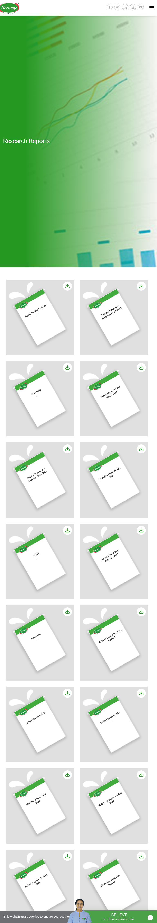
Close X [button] (21, 917)
